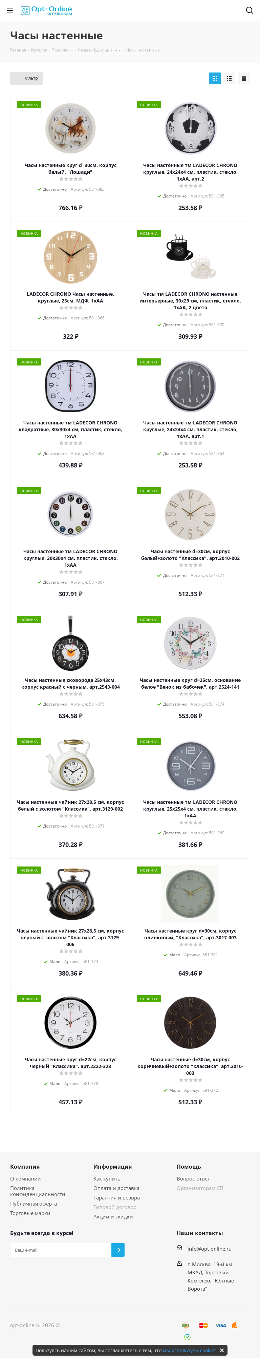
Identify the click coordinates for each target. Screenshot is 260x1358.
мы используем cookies (190, 1350)
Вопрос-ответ (193, 1178)
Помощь (189, 1166)
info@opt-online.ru (210, 1248)
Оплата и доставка (116, 1188)
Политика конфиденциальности (37, 1191)
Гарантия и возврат (117, 1197)
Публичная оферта (33, 1203)
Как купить (107, 1178)
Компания (25, 1166)
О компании (25, 1178)
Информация (112, 1166)
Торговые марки (30, 1213)
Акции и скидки (113, 1216)
